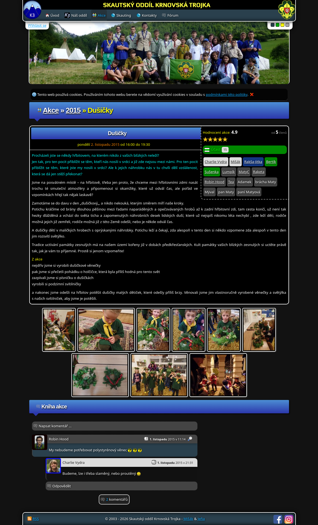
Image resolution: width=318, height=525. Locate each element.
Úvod (55, 15)
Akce (51, 110)
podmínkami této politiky (226, 94)
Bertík (271, 161)
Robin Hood (214, 181)
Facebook (277, 519)
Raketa (258, 171)
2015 (73, 110)
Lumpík (229, 171)
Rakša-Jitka (253, 161)
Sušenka (212, 171)
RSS (36, 518)
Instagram (288, 519)
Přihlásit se (37, 25)
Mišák (236, 161)
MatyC (244, 171)
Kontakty (149, 15)
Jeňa (201, 518)
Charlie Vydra (216, 161)
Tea (231, 181)
